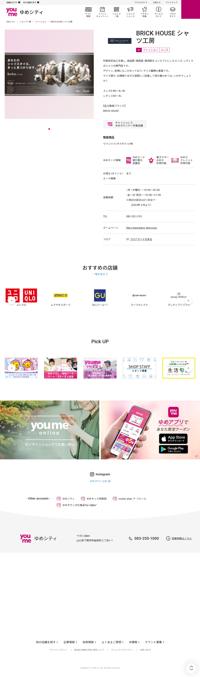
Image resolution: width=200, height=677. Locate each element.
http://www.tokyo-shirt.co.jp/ (141, 227)
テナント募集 (153, 642)
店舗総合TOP (11, 2)
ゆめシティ (10, 22)
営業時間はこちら (182, 538)
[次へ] (188, 300)
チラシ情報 (88, 12)
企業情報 (69, 642)
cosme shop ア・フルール (132, 498)
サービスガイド (159, 12)
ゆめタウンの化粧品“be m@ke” (79, 505)
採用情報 (88, 642)
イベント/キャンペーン (102, 12)
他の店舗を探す (29, 2)
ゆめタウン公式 (98, 481)
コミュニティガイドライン (122, 650)
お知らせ (156, 2)
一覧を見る (99, 274)
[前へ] (12, 300)
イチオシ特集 (145, 12)
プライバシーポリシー (58, 650)
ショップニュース (130, 12)
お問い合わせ (145, 650)
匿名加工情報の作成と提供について (89, 650)
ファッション (40, 22)
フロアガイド (173, 12)
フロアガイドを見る (141, 239)
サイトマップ (171, 2)
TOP (191, 668)
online (190, 9)
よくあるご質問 (111, 642)
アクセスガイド (141, 2)
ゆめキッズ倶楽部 (97, 498)
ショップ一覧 (116, 12)
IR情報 (133, 642)
